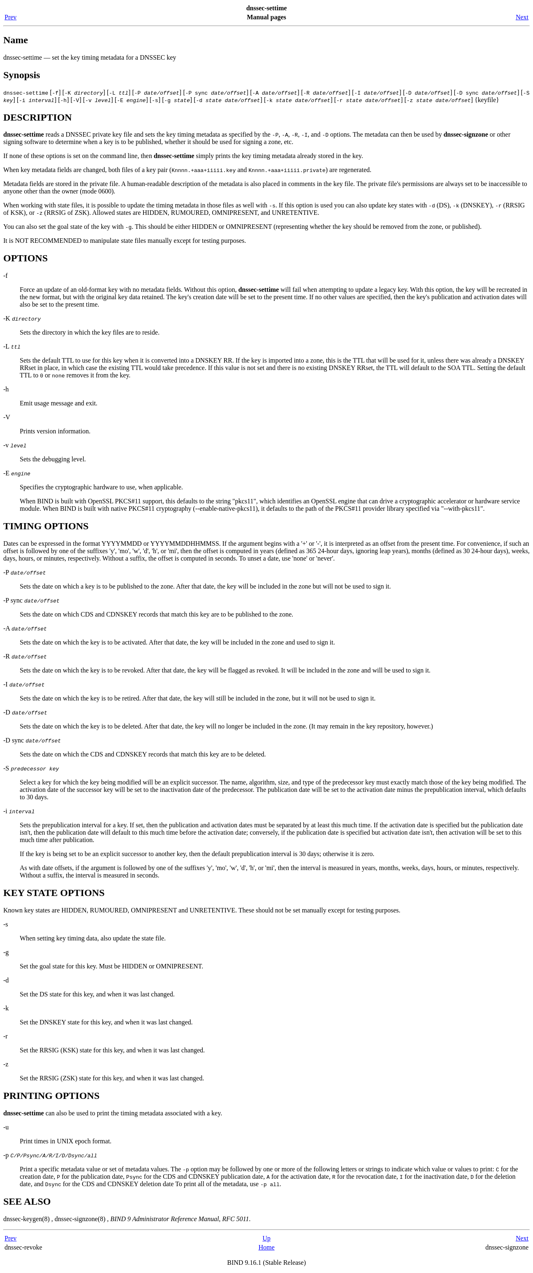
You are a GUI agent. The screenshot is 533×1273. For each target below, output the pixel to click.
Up (266, 1238)
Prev (10, 17)
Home (266, 1247)
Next (522, 17)
